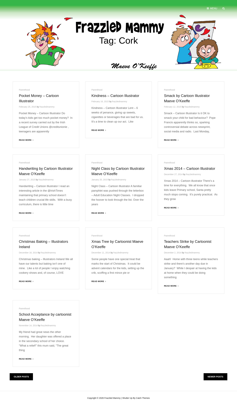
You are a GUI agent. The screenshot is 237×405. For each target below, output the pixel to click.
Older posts (21, 376)
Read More (26, 139)
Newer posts (215, 376)
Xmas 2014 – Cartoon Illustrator (189, 168)
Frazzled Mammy (112, 398)
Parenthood (24, 89)
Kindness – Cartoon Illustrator (115, 95)
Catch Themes (143, 398)
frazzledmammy (47, 106)
